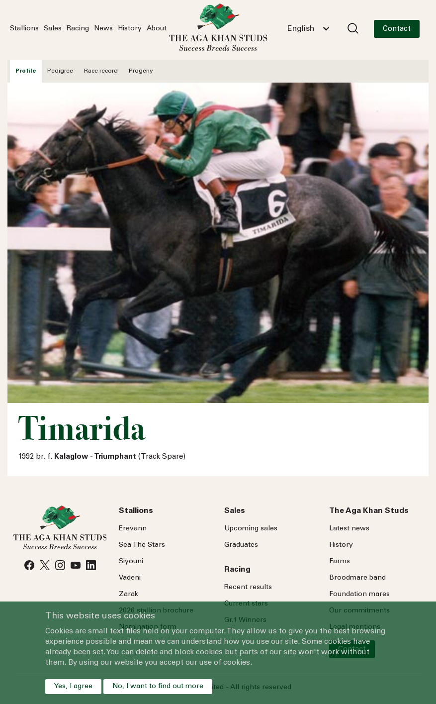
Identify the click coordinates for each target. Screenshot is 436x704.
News (103, 28)
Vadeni (130, 578)
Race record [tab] (101, 71)
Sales (53, 28)
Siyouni (131, 561)
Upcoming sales (250, 528)
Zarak (128, 594)
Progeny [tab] (141, 71)
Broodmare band (357, 578)
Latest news (349, 528)
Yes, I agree (73, 686)
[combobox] (308, 29)
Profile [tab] (25, 71)
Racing (78, 28)
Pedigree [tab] (60, 71)
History (130, 28)
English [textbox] (300, 29)
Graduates (241, 545)
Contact (397, 29)
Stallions (24, 28)
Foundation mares (359, 594)
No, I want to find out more (157, 686)
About (157, 28)
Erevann (133, 528)
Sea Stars (142, 545)
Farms (339, 561)
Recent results (248, 587)
